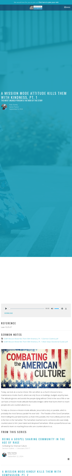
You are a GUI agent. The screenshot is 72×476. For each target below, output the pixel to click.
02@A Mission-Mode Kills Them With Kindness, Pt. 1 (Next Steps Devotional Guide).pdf (34, 341)
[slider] (26, 309)
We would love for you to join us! (36, 2)
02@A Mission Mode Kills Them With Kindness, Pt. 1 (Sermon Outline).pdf (29, 338)
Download (9, 313)
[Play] (6, 308)
